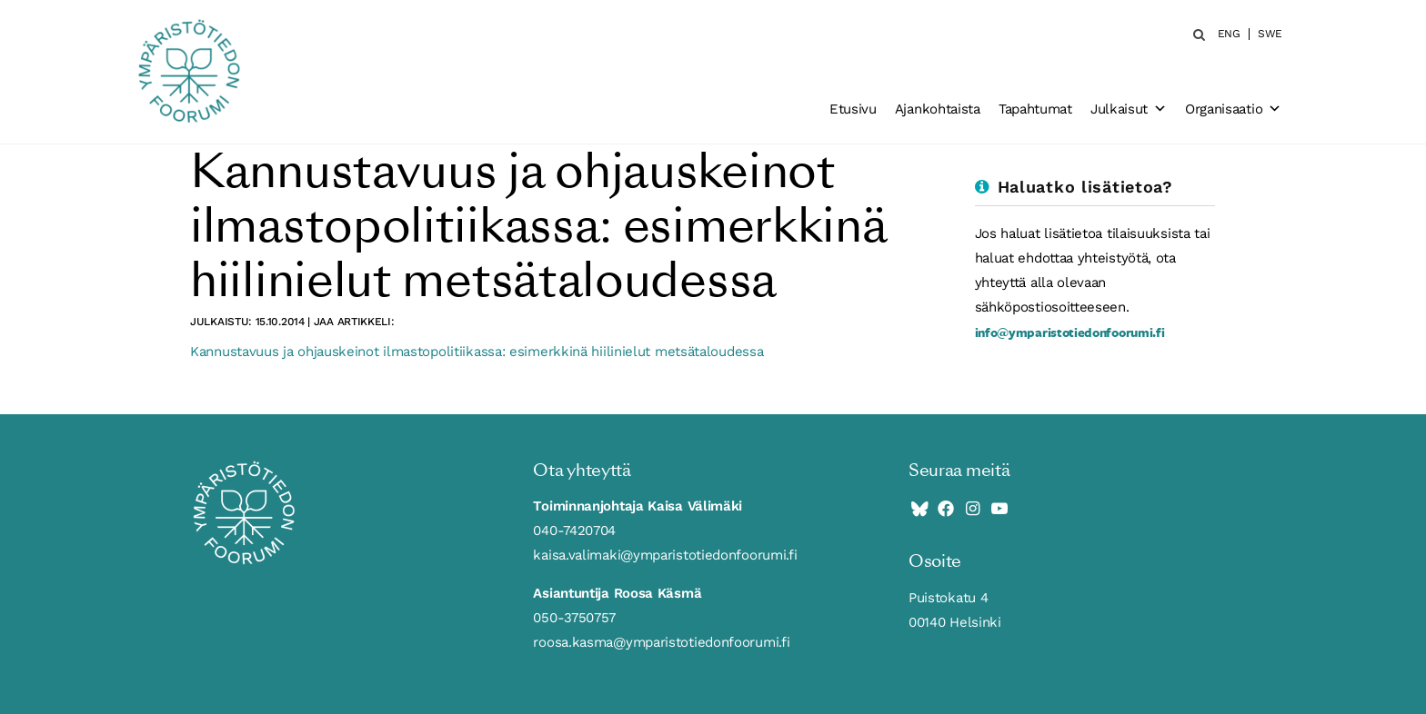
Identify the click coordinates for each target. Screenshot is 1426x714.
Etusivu (853, 109)
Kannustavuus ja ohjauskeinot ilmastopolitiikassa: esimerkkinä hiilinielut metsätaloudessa (476, 351)
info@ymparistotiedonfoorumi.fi (1070, 332)
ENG (1229, 34)
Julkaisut (1128, 109)
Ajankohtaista (937, 109)
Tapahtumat (1035, 109)
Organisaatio (1233, 109)
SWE (1270, 34)
